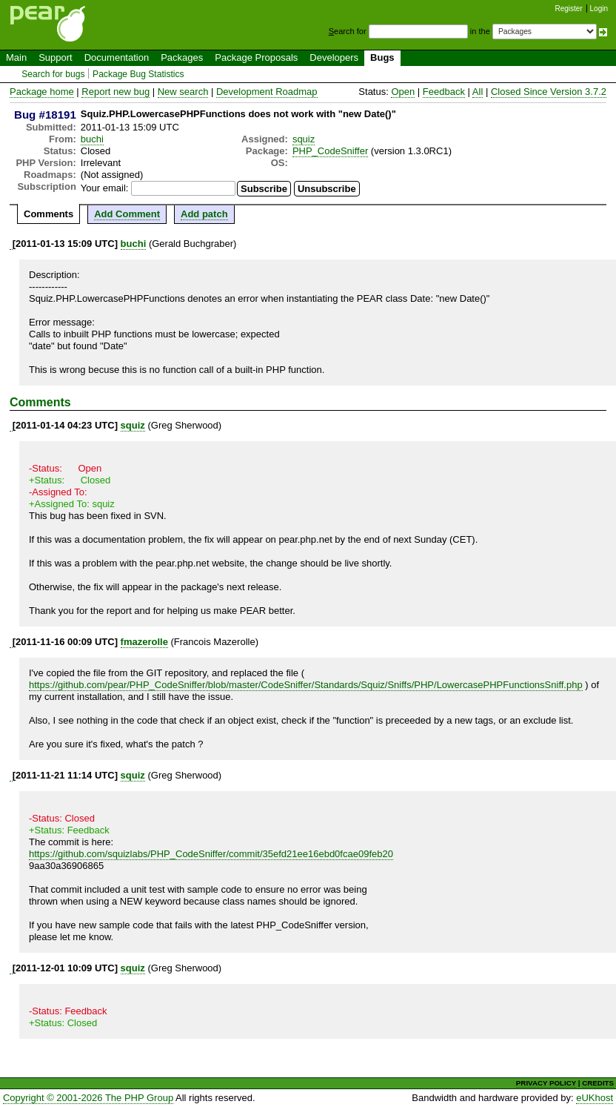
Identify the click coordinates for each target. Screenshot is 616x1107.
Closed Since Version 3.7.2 (548, 91)
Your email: (105, 188)
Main (16, 57)
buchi (92, 139)
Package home (42, 91)
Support (55, 57)
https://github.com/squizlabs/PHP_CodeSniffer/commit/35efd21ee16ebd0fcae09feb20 (211, 853)
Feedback (444, 91)
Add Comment (127, 213)
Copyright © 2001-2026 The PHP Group (88, 1097)
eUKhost (594, 1097)
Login (599, 8)
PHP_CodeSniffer (330, 150)
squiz (303, 139)
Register (569, 8)
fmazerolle (144, 641)
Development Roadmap (267, 91)
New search (183, 91)
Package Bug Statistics (138, 74)
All (477, 91)
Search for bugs (52, 74)
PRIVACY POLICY (546, 1083)
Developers (333, 57)
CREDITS (598, 1083)
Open (403, 91)
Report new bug (115, 91)
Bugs (382, 57)
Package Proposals (256, 57)
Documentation (116, 57)
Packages (182, 57)
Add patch (204, 213)
